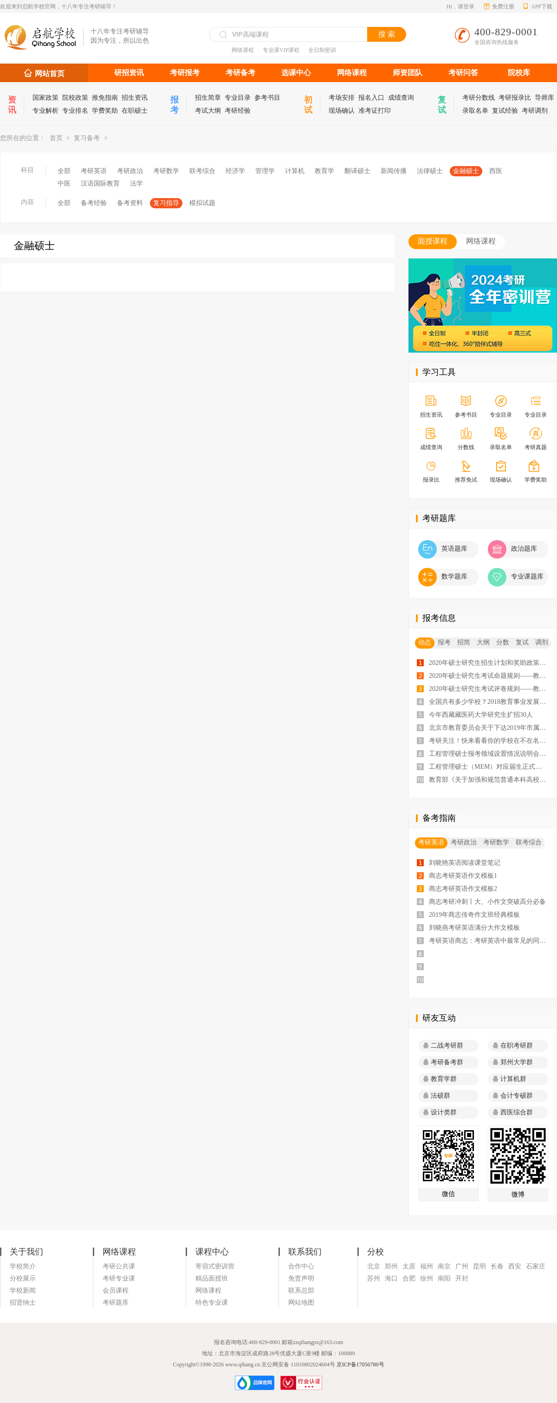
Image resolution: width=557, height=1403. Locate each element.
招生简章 (208, 97)
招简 (463, 642)
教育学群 (440, 1078)
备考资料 (130, 203)
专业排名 (75, 110)
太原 (408, 1266)
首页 (56, 138)
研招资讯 (129, 73)
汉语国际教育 (100, 183)
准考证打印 (374, 110)
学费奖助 (105, 110)
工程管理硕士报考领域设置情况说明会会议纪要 (490, 753)
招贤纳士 (23, 1302)
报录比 (431, 472)
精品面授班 (211, 1278)
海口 (391, 1278)
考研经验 (238, 110)
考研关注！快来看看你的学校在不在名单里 (490, 740)
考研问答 (463, 73)
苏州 (373, 1278)
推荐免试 (465, 472)
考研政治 (130, 170)
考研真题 (535, 440)
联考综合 (202, 170)
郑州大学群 (512, 1062)
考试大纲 (208, 110)
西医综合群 (512, 1112)
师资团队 (407, 73)
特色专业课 (211, 1302)
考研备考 (240, 73)
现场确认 (342, 110)
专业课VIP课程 (281, 50)
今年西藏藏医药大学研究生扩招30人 (481, 714)
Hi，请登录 (460, 6)
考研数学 (166, 170)
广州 (461, 1266)
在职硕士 (135, 110)
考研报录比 (515, 97)
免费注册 (499, 6)
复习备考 (87, 138)
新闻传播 (394, 170)
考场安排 (342, 97)
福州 (426, 1266)
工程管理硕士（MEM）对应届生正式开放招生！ (490, 766)
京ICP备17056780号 (360, 1364)
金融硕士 (466, 170)
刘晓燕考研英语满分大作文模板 (474, 927)
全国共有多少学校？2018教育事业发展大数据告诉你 (490, 701)
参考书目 (267, 97)
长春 (497, 1266)
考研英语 (94, 170)
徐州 (426, 1278)
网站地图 (301, 1302)
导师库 (544, 97)
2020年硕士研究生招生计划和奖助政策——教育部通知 (490, 662)
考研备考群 (443, 1062)
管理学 (265, 170)
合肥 (408, 1278)
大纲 (483, 642)
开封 (461, 1278)
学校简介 (23, 1266)
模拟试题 (202, 203)
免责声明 (301, 1278)
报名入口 (371, 97)
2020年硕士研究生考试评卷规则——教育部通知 (490, 688)
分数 (502, 642)
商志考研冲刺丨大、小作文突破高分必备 (487, 901)
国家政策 (45, 97)
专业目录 (238, 97)
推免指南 (105, 97)
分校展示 (23, 1278)
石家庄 (535, 1266)
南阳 (444, 1278)
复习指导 (166, 203)
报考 (444, 642)
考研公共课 (119, 1266)
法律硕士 (430, 170)
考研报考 (185, 73)
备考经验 (94, 203)
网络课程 (243, 50)
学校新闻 (23, 1290)
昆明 (479, 1266)
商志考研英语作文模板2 (463, 888)
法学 (136, 183)
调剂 (541, 642)
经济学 (235, 170)
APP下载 (537, 6)
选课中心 (296, 73)
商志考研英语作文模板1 (463, 875)
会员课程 (116, 1290)
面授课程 (432, 241)
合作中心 (301, 1266)
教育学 (324, 170)
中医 (64, 183)
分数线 (465, 440)
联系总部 (301, 1290)
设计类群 (440, 1112)
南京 (444, 1266)
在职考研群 (512, 1045)
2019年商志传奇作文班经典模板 (474, 914)
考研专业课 (119, 1278)
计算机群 (509, 1078)
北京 (373, 1266)
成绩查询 (401, 97)
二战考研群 (443, 1045)
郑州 (391, 1266)
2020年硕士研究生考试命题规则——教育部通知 (490, 675)
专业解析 (45, 110)
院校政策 (75, 97)
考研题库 (116, 1302)
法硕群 (436, 1095)
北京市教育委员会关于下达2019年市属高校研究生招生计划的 (490, 727)
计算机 (294, 170)
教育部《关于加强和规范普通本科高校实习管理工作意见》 (490, 779)
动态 (424, 642)
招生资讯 (135, 97)
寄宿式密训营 (214, 1266)
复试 (522, 642)
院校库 (519, 73)
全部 (64, 170)
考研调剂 (535, 110)
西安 (514, 1266)
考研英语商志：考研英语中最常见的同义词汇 (490, 940)
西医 (495, 170)
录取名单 (475, 110)
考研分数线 (478, 97)
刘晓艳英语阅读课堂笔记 (464, 862)
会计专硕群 (512, 1095)
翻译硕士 (357, 170)
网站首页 (50, 73)
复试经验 (505, 110)
